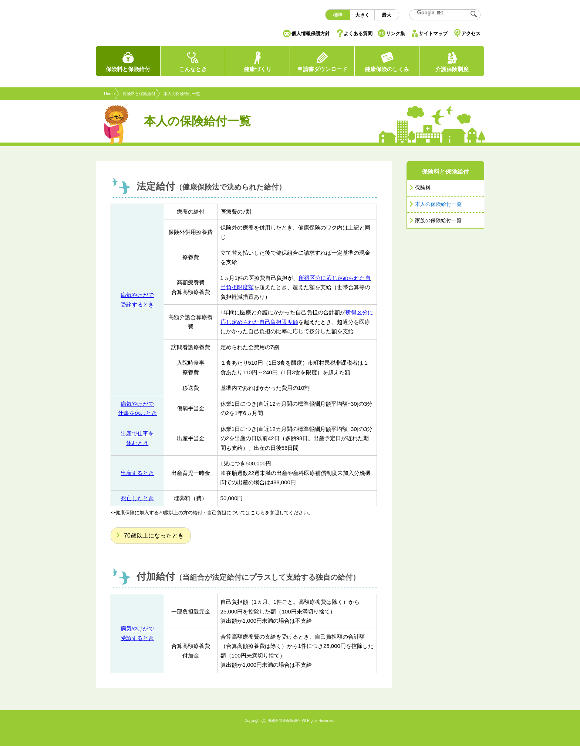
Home (109, 93)
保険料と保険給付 (139, 93)
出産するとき (137, 473)
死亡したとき (137, 498)
